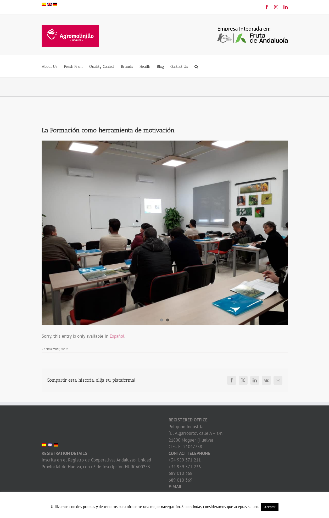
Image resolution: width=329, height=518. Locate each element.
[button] (196, 66)
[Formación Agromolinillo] (165, 233)
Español (117, 336)
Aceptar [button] (269, 507)
